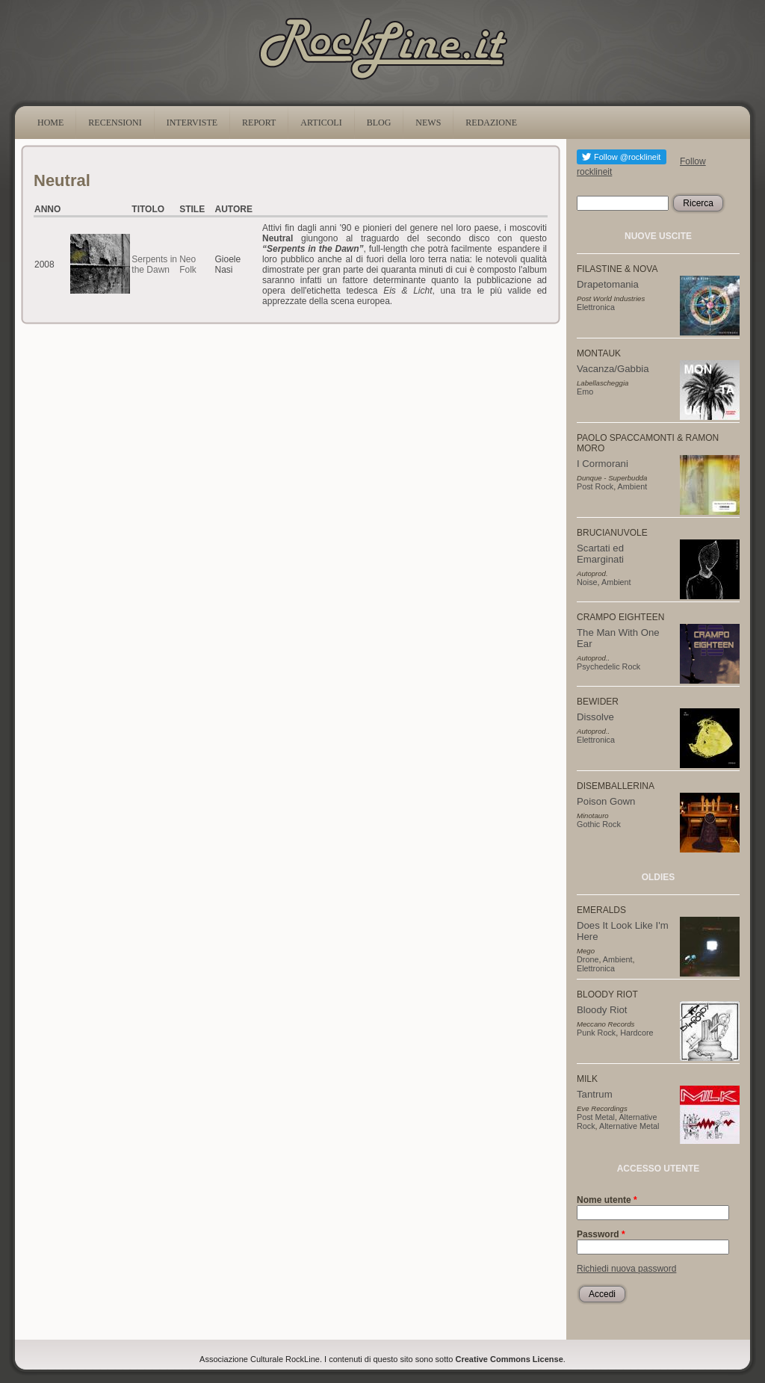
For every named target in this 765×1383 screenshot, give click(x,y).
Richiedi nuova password (626, 1268)
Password (601, 1234)
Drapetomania (608, 284)
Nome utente (607, 1200)
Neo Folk (187, 264)
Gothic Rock (599, 824)
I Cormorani (602, 463)
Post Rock (595, 486)
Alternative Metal (629, 1125)
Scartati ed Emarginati (600, 553)
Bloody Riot (602, 1009)
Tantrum (595, 1094)
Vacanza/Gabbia (613, 368)
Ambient (633, 486)
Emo (585, 391)
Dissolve (595, 717)
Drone (587, 959)
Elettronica (596, 307)
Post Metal (596, 1117)
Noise (587, 582)
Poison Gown (606, 801)
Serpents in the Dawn (154, 264)
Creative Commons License (509, 1359)
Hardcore (636, 1032)
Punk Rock (596, 1032)
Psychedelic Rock (608, 666)
